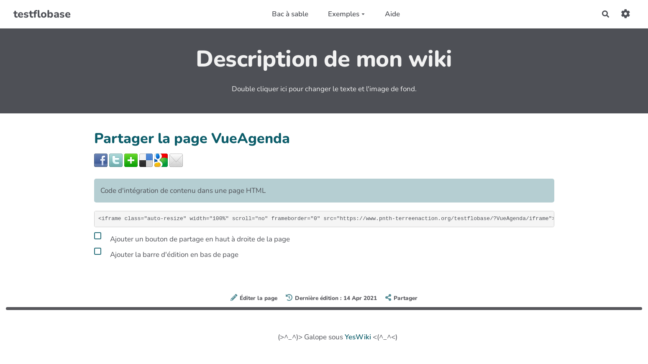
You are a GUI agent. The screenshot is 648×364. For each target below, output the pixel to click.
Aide (392, 14)
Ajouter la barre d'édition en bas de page (166, 253)
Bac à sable (290, 14)
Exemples (346, 14)
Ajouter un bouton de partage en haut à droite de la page (192, 237)
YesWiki (358, 337)
